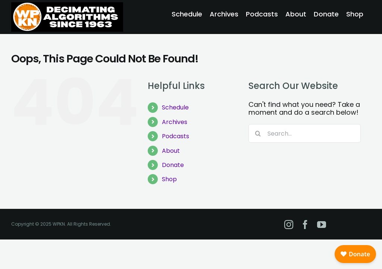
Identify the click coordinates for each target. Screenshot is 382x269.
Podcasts (175, 136)
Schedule (175, 107)
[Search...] (304, 133)
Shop (169, 179)
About (171, 150)
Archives (174, 122)
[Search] (257, 133)
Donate (173, 165)
